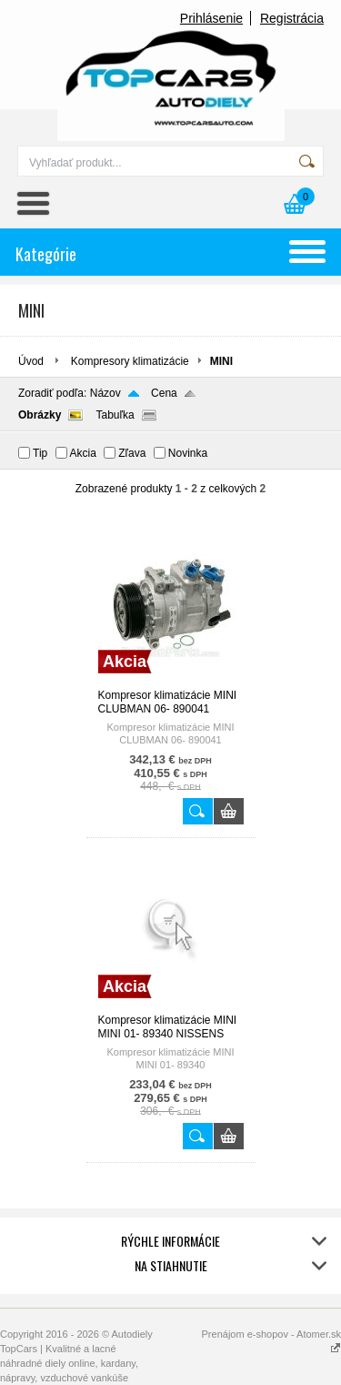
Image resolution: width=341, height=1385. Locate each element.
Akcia (83, 453)
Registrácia (292, 18)
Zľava (131, 453)
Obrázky (39, 415)
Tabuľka (114, 415)
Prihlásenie (211, 18)
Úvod (31, 361)
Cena (164, 393)
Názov (105, 393)
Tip (40, 453)
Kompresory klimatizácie (130, 361)
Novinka (187, 453)
